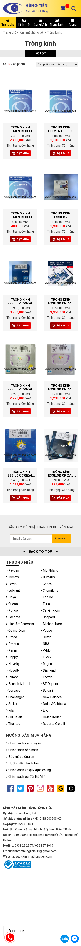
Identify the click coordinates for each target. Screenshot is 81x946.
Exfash (12, 677)
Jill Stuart (14, 717)
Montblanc (49, 571)
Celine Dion (15, 630)
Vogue (46, 630)
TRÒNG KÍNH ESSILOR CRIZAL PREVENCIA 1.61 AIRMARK (20, 387)
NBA (45, 644)
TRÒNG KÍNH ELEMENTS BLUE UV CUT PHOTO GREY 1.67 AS (20, 129)
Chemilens (49, 590)
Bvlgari (47, 690)
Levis (11, 584)
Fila (10, 710)
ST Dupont (49, 684)
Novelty (13, 664)
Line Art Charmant (20, 624)
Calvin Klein (50, 610)
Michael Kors (51, 624)
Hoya (11, 597)
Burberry (48, 577)
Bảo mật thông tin (20, 757)
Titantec (13, 724)
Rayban (12, 571)
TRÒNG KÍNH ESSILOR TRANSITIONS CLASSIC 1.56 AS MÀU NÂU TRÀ (61, 215)
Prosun (12, 644)
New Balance (51, 697)
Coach (46, 584)
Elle (44, 710)
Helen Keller (51, 717)
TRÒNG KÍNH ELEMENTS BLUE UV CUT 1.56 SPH (20, 215)
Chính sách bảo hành (22, 750)
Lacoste (13, 617)
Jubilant (13, 590)
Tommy (12, 577)
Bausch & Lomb (18, 684)
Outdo (46, 637)
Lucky (46, 657)
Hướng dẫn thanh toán (23, 763)
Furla (45, 604)
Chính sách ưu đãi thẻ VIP (26, 777)
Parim (11, 650)
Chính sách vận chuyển (23, 743)
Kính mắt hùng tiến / (33, 32)
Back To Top (40, 552)
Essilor (47, 597)
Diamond (48, 670)
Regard (47, 664)
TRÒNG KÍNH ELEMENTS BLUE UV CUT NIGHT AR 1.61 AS (61, 129)
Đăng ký (61, 538)
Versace (13, 690)
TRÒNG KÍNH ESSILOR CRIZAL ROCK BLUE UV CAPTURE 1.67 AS (20, 301)
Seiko (11, 704)
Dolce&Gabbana (53, 704)
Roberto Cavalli (53, 724)
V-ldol (46, 650)
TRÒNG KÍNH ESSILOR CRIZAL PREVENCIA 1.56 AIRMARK (60, 387)
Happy (12, 657)
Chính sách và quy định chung (28, 770)
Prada (11, 637)
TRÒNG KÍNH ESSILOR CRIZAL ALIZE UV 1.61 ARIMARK (20, 473)
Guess (12, 604)
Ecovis (47, 677)
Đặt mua (20, 153)
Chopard (48, 617)
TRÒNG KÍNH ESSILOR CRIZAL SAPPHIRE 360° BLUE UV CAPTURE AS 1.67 (60, 301)
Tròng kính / (55, 32)
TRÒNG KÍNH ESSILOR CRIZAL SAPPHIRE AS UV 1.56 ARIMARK (61, 473)
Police (12, 610)
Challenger (15, 697)
